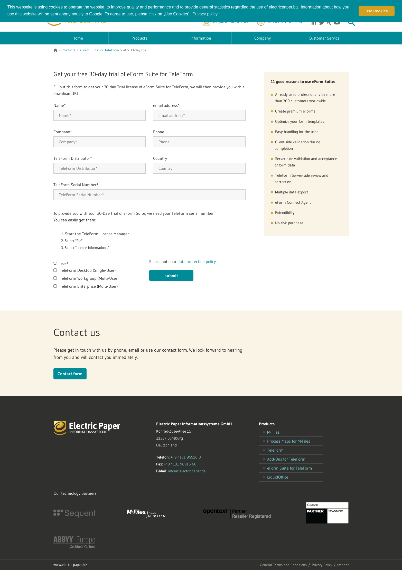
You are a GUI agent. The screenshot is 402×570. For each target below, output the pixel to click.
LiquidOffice (277, 477)
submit (171, 275)
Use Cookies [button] (377, 11)
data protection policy (196, 261)
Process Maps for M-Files (288, 441)
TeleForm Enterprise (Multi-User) (89, 286)
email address (166, 105)
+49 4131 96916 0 (186, 457)
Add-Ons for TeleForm (286, 459)
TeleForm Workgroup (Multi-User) (89, 278)
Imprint (343, 565)
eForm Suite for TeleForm (289, 468)
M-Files (273, 432)
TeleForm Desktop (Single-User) (88, 270)
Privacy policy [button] (205, 14)
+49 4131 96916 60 (180, 464)
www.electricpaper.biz (70, 564)
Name (59, 105)
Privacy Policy (322, 565)
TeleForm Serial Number (75, 184)
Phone (158, 131)
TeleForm (275, 450)
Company (62, 131)
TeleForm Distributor (72, 158)
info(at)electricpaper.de (186, 471)
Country (160, 158)
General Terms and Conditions (283, 565)
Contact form (70, 373)
